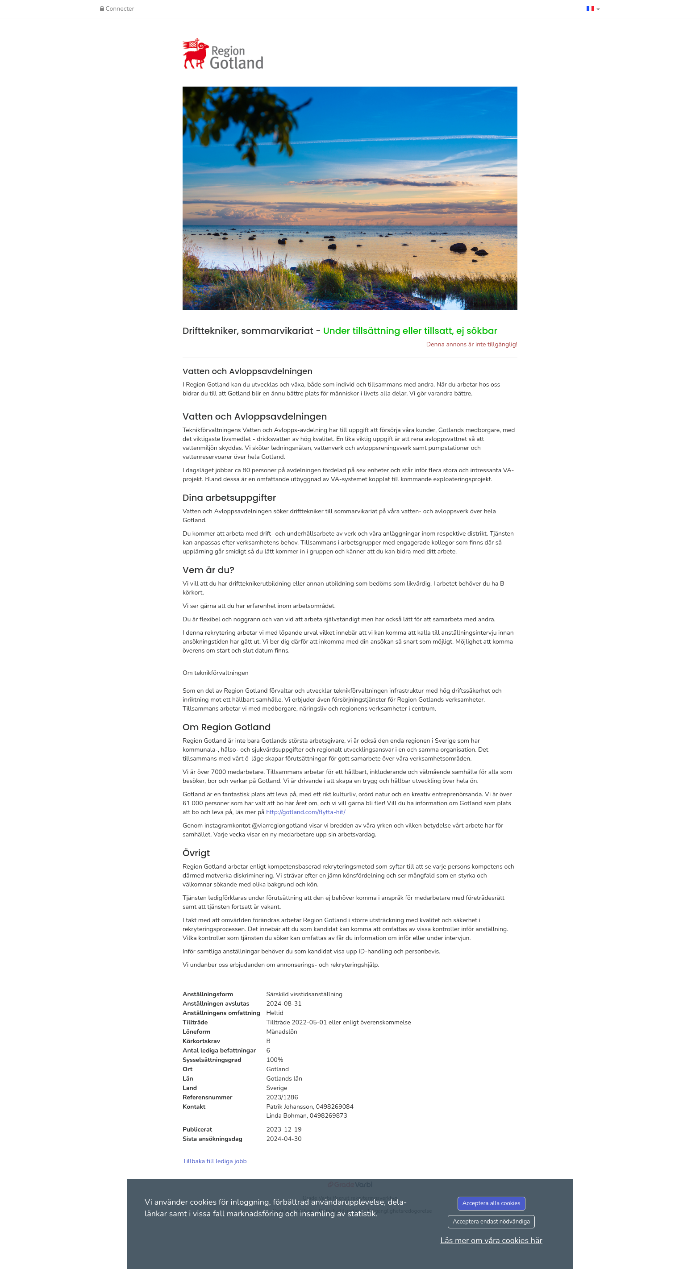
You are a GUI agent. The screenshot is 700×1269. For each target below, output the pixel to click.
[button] (593, 9)
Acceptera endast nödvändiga (491, 1222)
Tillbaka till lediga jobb (215, 1161)
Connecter (117, 8)
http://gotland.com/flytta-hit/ (305, 812)
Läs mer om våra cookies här (491, 1240)
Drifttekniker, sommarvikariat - (340, 331)
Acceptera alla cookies (491, 1203)
